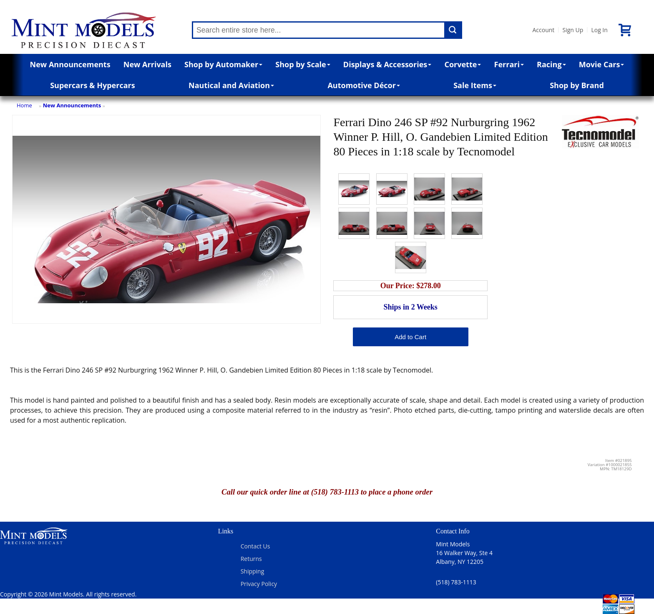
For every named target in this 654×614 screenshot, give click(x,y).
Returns (251, 559)
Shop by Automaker (223, 64)
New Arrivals (147, 64)
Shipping (252, 571)
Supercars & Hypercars (92, 85)
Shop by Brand (577, 85)
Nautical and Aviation (231, 85)
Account (543, 30)
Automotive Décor (363, 85)
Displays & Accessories (387, 64)
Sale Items (474, 85)
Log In (599, 30)
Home (24, 105)
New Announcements (70, 64)
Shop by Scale (302, 64)
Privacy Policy (259, 584)
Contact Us (255, 546)
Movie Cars (601, 64)
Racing (551, 64)
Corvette (462, 64)
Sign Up (572, 30)
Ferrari (509, 64)
